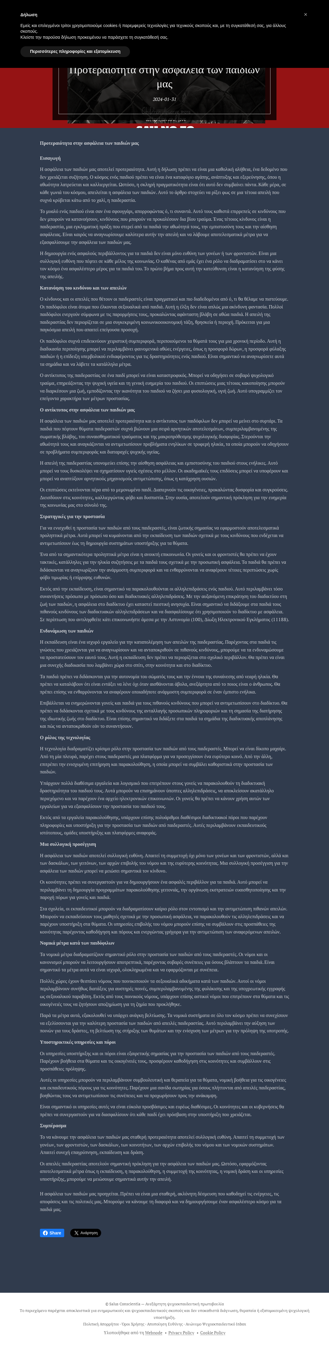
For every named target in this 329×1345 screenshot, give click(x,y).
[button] (305, 14)
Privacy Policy (181, 1332)
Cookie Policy (212, 1332)
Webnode (153, 1332)
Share (52, 1233)
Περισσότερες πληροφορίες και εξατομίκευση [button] (75, 51)
